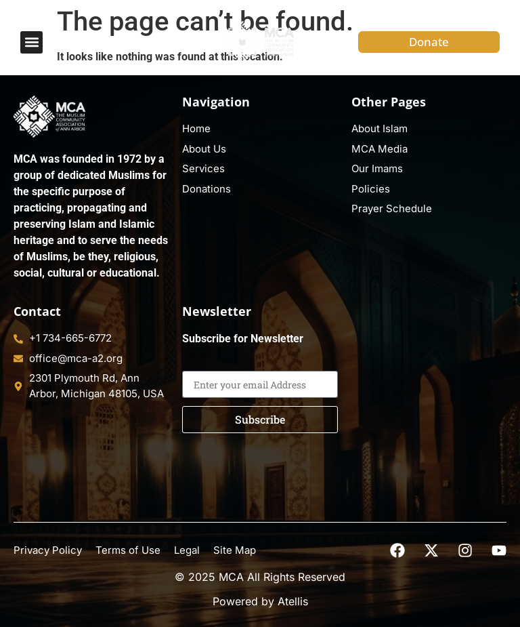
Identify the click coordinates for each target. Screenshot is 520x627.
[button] (31, 42)
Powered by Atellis (260, 601)
